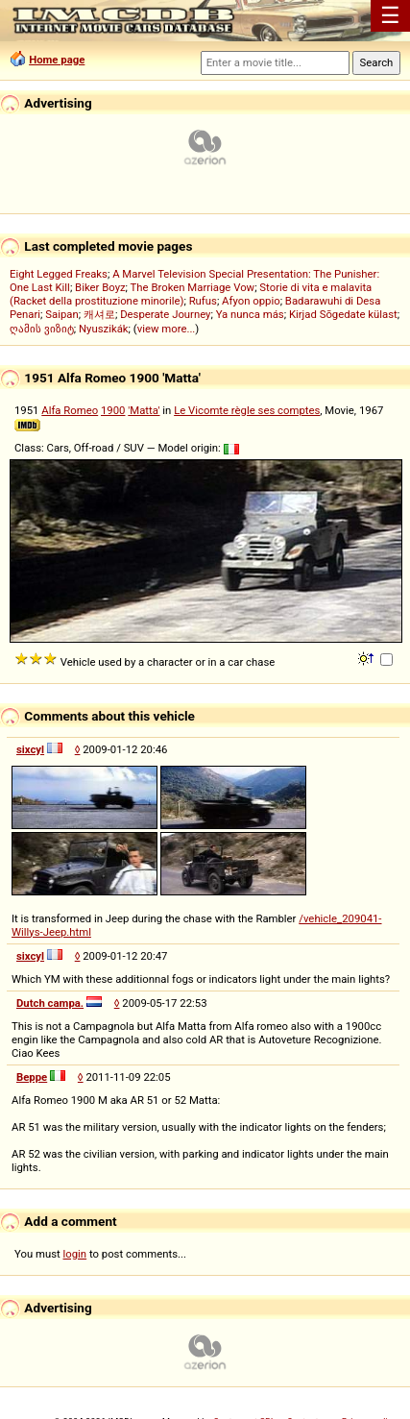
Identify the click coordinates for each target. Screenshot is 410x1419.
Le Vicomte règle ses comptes (247, 410)
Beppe (31, 1077)
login (75, 1253)
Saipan (61, 314)
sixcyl (30, 749)
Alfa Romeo (69, 410)
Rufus (203, 300)
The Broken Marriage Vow (193, 287)
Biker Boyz (100, 287)
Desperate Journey (165, 314)
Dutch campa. (50, 1003)
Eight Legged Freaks (59, 274)
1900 (113, 410)
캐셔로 (99, 314)
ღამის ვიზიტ (42, 328)
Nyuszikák (104, 328)
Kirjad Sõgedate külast (343, 314)
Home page (56, 59)
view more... (166, 328)
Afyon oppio (251, 300)
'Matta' (143, 410)
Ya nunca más (250, 314)
